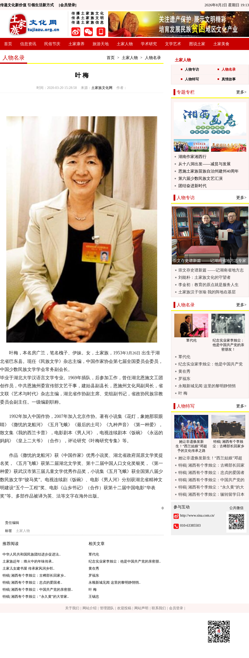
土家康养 (76, 44)
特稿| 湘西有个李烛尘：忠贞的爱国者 (211, 472)
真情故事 (229, 79)
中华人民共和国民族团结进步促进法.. (32, 554)
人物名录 (153, 58)
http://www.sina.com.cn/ (197, 515)
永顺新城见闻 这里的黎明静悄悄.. (115, 582)
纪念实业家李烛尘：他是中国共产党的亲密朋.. (125, 561)
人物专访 (192, 69)
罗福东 (94, 575)
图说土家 (197, 44)
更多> (241, 92)
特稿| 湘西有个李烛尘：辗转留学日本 (211, 494)
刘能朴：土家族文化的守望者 (204, 277)
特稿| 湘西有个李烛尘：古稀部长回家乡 (211, 465)
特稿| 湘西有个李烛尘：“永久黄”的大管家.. (36, 596)
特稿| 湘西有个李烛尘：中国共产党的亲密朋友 (211, 480)
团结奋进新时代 (192, 186)
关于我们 (72, 608)
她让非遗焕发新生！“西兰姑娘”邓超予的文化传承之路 (210, 458)
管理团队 (107, 608)
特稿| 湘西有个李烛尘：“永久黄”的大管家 (211, 487)
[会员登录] (67, 5)
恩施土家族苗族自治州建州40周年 (208, 171)
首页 (8, 44)
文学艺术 (173, 44)
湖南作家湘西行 (192, 156)
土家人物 (125, 44)
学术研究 (149, 44)
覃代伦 (94, 554)
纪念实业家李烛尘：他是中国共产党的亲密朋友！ (210, 364)
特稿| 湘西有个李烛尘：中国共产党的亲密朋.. (38, 589)
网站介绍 (89, 608)
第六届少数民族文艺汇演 (200, 178)
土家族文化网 (101, 88)
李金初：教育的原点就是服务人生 (208, 285)
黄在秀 (94, 568)
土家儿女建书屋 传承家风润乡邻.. (29, 568)
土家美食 (221, 44)
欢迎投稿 (124, 608)
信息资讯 (28, 44)
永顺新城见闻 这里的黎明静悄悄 (207, 386)
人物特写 (192, 79)
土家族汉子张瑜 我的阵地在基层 (207, 292)
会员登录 (176, 608)
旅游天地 (101, 44)
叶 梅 (93, 589)
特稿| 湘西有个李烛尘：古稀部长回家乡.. (34, 575)
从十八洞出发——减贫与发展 (204, 164)
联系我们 (159, 608)
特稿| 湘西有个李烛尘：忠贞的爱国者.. (32, 582)
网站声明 (141, 608)
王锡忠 (94, 596)
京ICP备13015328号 (111, 641)
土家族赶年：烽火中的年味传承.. (28, 561)
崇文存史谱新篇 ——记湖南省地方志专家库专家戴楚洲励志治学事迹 (211, 270)
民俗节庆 (52, 44)
